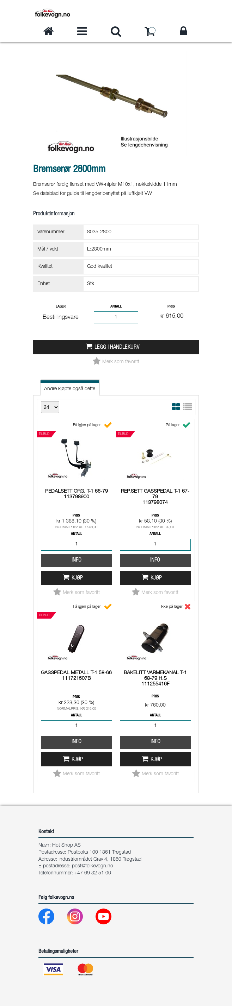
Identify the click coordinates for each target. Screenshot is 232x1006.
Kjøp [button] (77, 578)
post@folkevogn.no (92, 866)
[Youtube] (109, 918)
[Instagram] (80, 918)
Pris (171, 307)
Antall (116, 307)
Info (76, 560)
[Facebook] (52, 918)
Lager (61, 307)
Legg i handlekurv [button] (117, 347)
